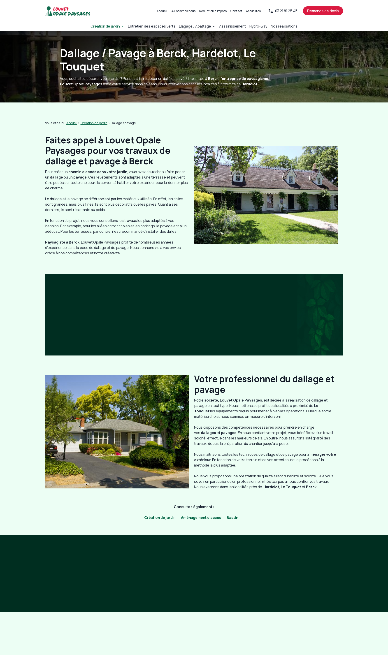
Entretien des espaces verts (153, 26)
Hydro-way (255, 26)
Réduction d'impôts (213, 11)
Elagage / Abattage (194, 26)
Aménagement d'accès (201, 517)
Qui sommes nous (183, 11)
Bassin (232, 517)
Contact (236, 11)
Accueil (162, 11)
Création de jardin (109, 26)
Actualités (253, 11)
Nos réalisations (280, 26)
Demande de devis (323, 10)
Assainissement (230, 26)
